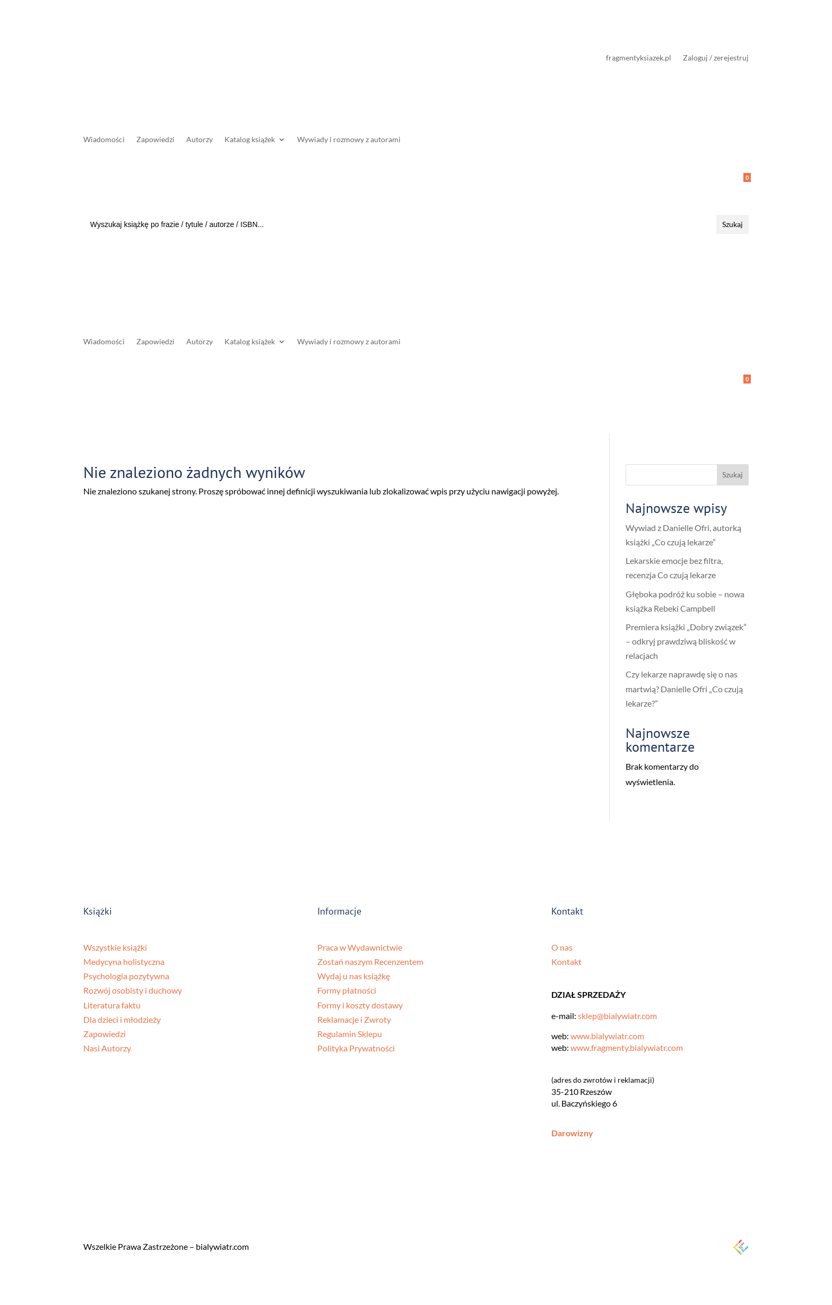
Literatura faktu (112, 1005)
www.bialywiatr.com (607, 1036)
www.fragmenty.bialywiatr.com (626, 1047)
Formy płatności (346, 990)
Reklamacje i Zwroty (354, 1019)
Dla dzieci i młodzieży (122, 1019)
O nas (562, 947)
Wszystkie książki (115, 947)
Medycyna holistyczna (123, 961)
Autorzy (199, 140)
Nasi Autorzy (107, 1048)
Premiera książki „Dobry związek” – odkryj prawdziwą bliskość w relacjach (686, 641)
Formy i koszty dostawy (360, 1005)
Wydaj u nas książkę (353, 976)
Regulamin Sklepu (349, 1034)
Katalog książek (249, 140)
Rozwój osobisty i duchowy (132, 990)
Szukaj (732, 474)
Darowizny (572, 1133)
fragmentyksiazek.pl (638, 58)
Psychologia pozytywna (126, 976)
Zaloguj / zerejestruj (716, 58)
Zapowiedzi (155, 140)
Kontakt (566, 961)
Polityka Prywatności (356, 1048)
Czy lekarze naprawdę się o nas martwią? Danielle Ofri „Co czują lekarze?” (684, 688)
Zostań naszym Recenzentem (370, 961)
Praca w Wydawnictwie (359, 947)
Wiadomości (104, 140)
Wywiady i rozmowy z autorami (349, 140)
